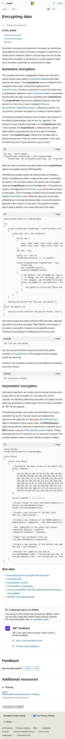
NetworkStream (28, 108)
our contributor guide (39, 619)
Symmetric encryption (13, 35)
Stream (20, 104)
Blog (35, 728)
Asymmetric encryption (13, 39)
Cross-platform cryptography (20, 586)
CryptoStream (35, 79)
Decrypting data (14, 579)
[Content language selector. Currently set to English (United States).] (14, 716)
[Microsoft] (32, 3)
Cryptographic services (17, 582)
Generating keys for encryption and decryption (28, 575)
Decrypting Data (20, 354)
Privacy (5, 732)
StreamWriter (16, 196)
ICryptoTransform (10, 90)
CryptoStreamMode (42, 93)
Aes (40, 121)
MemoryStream (9, 108)
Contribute (46, 728)
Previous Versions (23, 728)
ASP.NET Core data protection (21, 597)
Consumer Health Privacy (23, 732)
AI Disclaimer (7, 728)
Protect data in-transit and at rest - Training (20, 694)
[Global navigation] (2, 3)
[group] (32, 156)
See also (7, 42)
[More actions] (60, 9)
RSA (44, 403)
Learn (5, 9)
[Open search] (53, 3)
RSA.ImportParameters (35, 430)
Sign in (60, 3)
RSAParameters (50, 419)
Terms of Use (44, 732)
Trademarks (7, 735)
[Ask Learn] (48, 9)
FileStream (44, 104)
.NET (13, 9)
